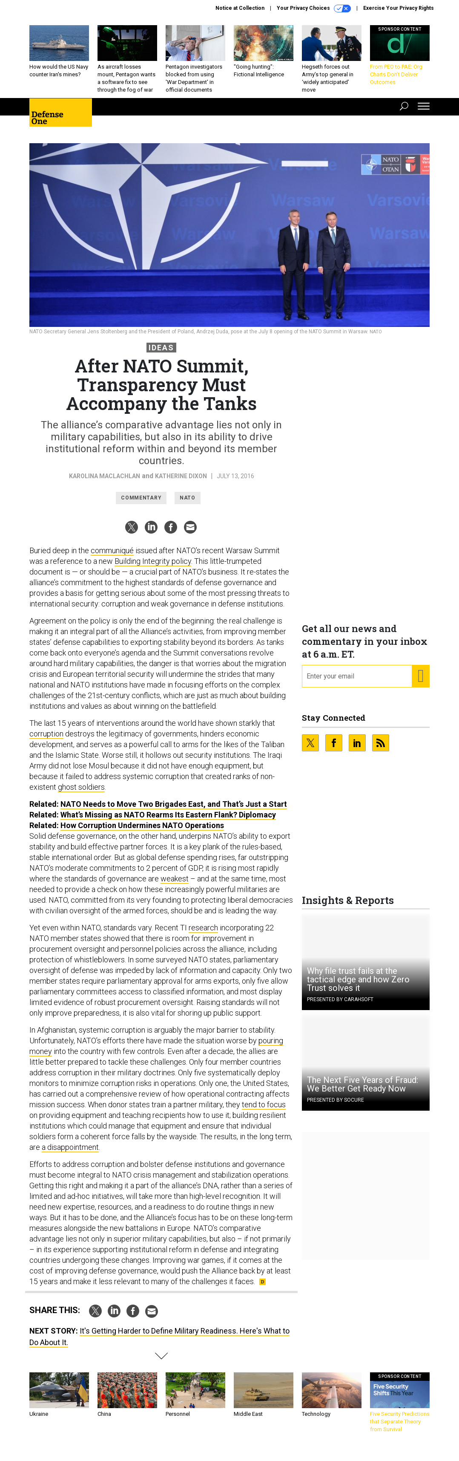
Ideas (161, 353)
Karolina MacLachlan (104, 482)
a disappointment (70, 1153)
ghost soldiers (81, 793)
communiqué (112, 556)
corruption (46, 740)
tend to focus (264, 1110)
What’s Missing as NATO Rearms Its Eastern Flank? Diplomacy (168, 821)
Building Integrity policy (153, 567)
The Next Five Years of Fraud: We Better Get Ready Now (362, 1090)
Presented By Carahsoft (340, 1006)
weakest (175, 885)
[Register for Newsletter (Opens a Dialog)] (420, 683)
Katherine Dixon (181, 482)
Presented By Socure (335, 1106)
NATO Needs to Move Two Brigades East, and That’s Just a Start (173, 810)
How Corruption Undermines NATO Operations (142, 831)
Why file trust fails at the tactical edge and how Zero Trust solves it (358, 985)
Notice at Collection (239, 8)
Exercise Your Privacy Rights (398, 8)
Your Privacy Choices (314, 8)
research (203, 934)
